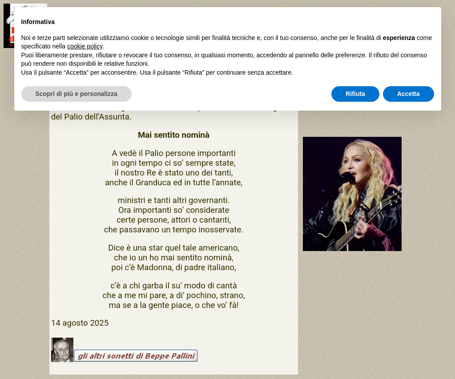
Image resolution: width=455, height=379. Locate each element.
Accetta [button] (408, 93)
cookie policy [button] (84, 46)
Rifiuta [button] (355, 93)
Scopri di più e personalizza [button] (76, 93)
